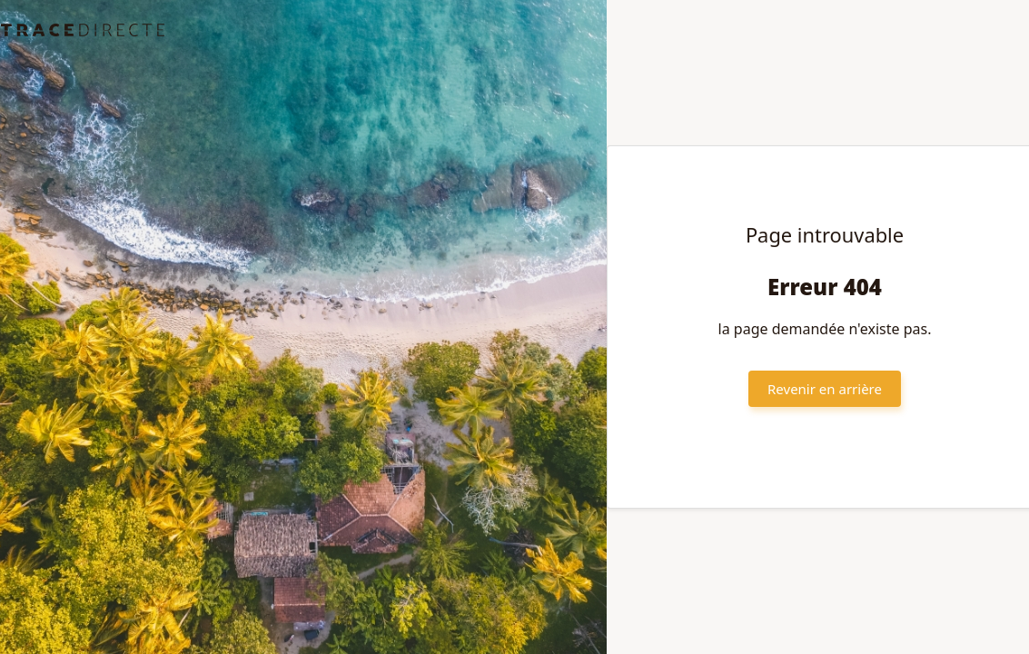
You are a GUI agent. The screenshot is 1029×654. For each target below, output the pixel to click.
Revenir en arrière (824, 389)
